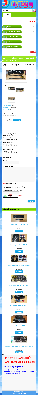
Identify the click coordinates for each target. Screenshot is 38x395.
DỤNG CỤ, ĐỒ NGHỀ (13, 31)
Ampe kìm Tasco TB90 (19, 326)
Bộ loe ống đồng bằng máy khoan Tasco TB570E (19, 346)
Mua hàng (19, 231)
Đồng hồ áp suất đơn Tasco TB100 (19, 305)
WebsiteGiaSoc (21, 393)
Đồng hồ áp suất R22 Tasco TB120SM (19, 265)
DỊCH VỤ (10, 41)
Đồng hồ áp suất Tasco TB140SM (18, 245)
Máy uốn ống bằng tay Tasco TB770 (19, 285)
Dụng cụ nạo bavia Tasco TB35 (19, 224)
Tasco (12, 105)
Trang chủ (6, 58)
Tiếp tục (31, 201)
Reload (20, 195)
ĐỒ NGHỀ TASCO (18, 58)
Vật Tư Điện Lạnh (12, 36)
